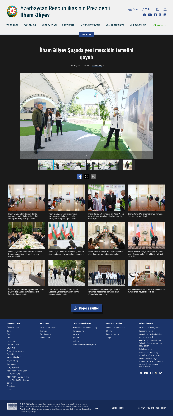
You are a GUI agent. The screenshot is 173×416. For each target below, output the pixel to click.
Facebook (155, 14)
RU (157, 9)
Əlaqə (108, 337)
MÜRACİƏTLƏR (138, 25)
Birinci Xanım (45, 337)
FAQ (96, 408)
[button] (150, 116)
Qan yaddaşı (11, 364)
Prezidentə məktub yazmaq (149, 327)
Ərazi (9, 334)
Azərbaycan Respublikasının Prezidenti (65, 8)
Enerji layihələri (13, 367)
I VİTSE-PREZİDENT (90, 25)
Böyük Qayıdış (12, 360)
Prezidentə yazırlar (146, 331)
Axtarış (161, 25)
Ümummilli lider (13, 327)
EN (165, 9)
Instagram (144, 14)
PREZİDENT (68, 25)
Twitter (160, 14)
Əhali (9, 337)
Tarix (9, 331)
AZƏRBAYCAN (49, 25)
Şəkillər (76, 337)
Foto (135, 9)
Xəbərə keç (97, 65)
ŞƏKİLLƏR (86, 34)
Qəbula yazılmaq (145, 349)
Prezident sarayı (112, 334)
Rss (165, 14)
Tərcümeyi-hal (45, 334)
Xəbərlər (76, 334)
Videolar (76, 341)
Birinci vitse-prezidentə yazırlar (85, 344)
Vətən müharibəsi (14, 357)
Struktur (109, 331)
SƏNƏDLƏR (30, 25)
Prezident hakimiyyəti (48, 327)
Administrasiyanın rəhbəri (116, 327)
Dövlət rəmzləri (13, 344)
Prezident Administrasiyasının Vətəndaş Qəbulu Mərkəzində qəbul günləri (150, 343)
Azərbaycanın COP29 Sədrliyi (18, 377)
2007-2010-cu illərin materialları (152, 408)
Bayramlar (11, 348)
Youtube (150, 14)
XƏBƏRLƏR (12, 25)
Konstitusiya (11, 341)
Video (148, 9)
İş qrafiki (43, 331)
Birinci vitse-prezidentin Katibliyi (85, 327)
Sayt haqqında (118, 408)
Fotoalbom (11, 386)
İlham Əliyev (35, 14)
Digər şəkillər (89, 308)
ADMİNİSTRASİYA (114, 25)
